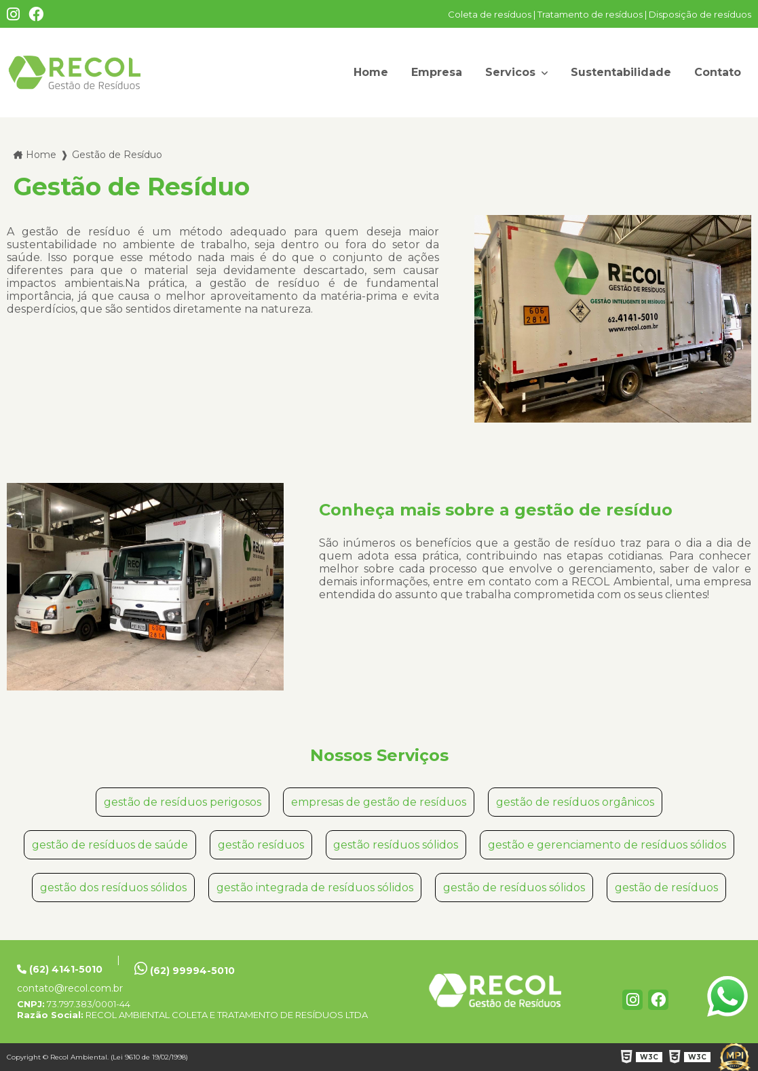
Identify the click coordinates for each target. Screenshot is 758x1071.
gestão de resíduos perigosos (182, 802)
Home (371, 72)
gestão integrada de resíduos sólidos (314, 887)
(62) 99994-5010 (184, 969)
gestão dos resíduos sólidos (113, 887)
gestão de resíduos (666, 887)
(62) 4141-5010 (59, 969)
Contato (717, 72)
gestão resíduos (261, 844)
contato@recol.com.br (70, 988)
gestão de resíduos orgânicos (575, 802)
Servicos (512, 72)
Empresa (436, 72)
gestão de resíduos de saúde (110, 844)
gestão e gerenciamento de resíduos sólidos (607, 844)
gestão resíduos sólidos (395, 844)
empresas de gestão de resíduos (378, 802)
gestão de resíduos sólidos (514, 887)
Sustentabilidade (621, 72)
